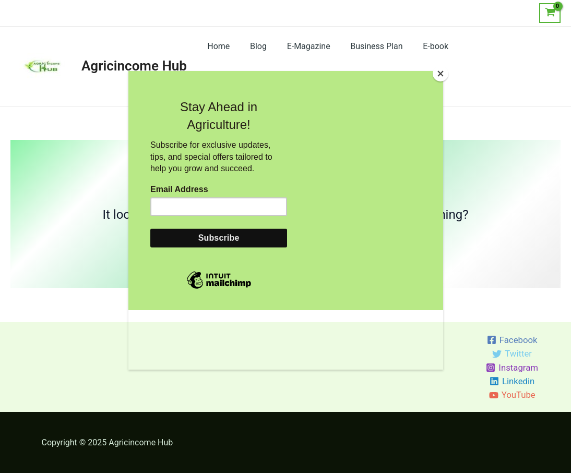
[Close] (440, 73)
